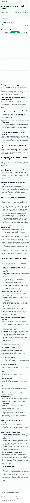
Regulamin (12, 500)
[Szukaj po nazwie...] (15, 18)
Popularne (15, 32)
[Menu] (27, 1)
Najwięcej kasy (24, 32)
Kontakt (21, 498)
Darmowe (6, 32)
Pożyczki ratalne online (5, 494)
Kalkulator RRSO (13, 498)
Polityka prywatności (5, 500)
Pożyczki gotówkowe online (16, 494)
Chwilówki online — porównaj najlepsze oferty (10, 492)
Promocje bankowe (5, 498)
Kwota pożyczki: (7, 22)
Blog (18, 498)
